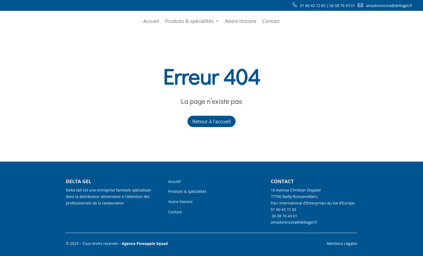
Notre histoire (240, 21)
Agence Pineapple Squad (145, 243)
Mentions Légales (341, 243)
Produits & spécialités (189, 21)
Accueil (151, 21)
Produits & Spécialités (187, 191)
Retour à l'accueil (211, 121)
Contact (271, 21)
